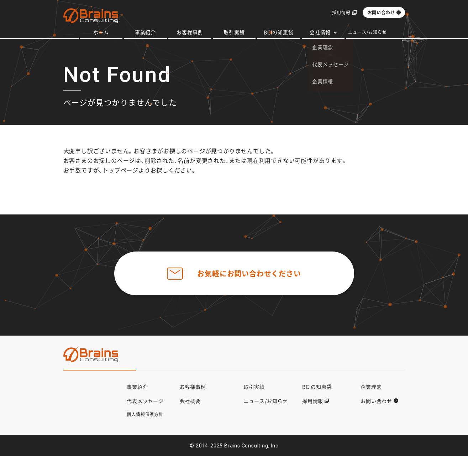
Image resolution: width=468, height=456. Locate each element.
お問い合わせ (381, 12)
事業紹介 (145, 32)
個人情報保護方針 (145, 414)
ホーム (101, 32)
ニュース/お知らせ (367, 32)
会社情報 (320, 32)
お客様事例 (190, 32)
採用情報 (341, 12)
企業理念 (371, 386)
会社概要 (190, 400)
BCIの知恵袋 (279, 32)
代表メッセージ (145, 400)
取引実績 (234, 32)
